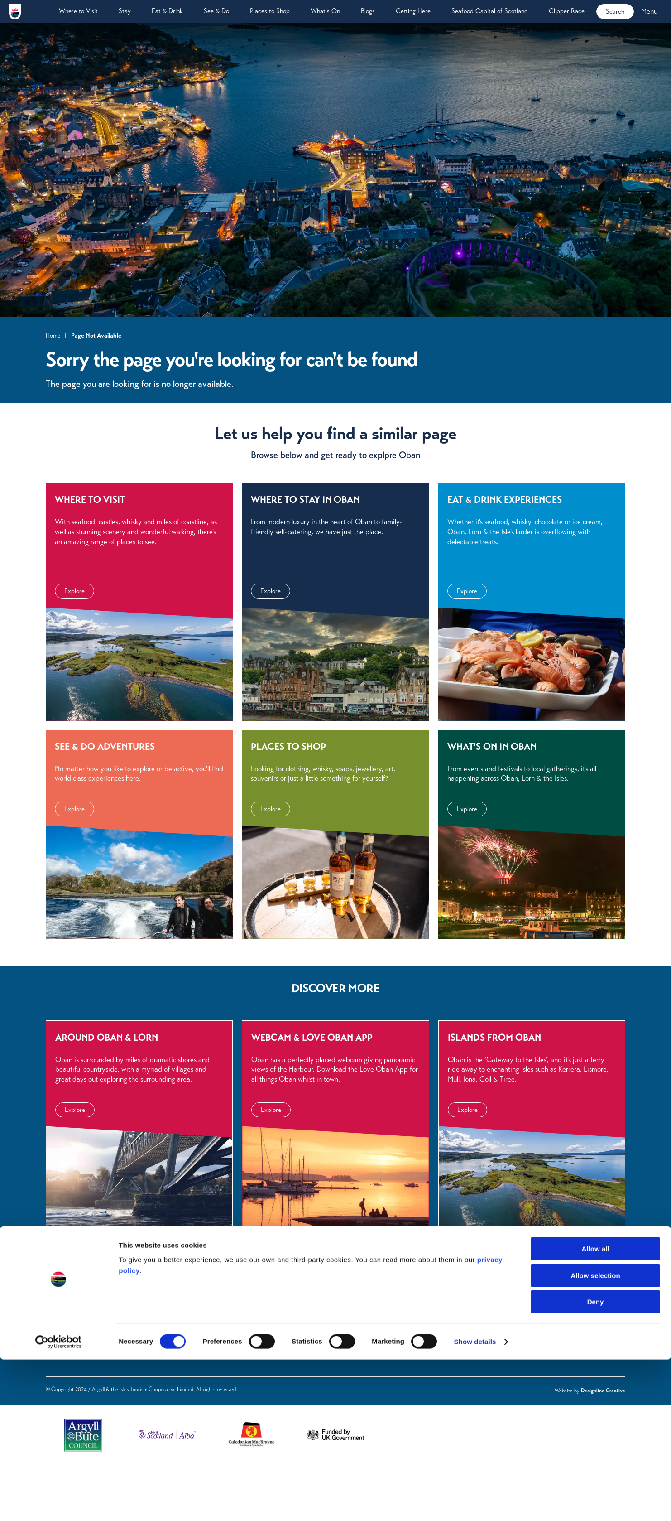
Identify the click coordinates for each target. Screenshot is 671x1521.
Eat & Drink (167, 11)
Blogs (368, 11)
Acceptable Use (263, 1370)
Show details (475, 1503)
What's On (325, 11)
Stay (125, 11)
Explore (74, 637)
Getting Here (413, 11)
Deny (595, 1463)
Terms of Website (265, 1359)
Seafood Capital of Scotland (489, 11)
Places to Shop (270, 11)
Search (615, 11)
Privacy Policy (260, 1346)
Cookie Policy (260, 1383)
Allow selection (595, 1437)
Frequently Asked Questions (182, 1346)
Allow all (595, 1410)
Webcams (157, 1370)
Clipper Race (567, 11)
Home (53, 335)
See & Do (216, 11)
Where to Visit (78, 11)
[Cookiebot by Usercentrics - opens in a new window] (58, 1503)
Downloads (158, 1359)
